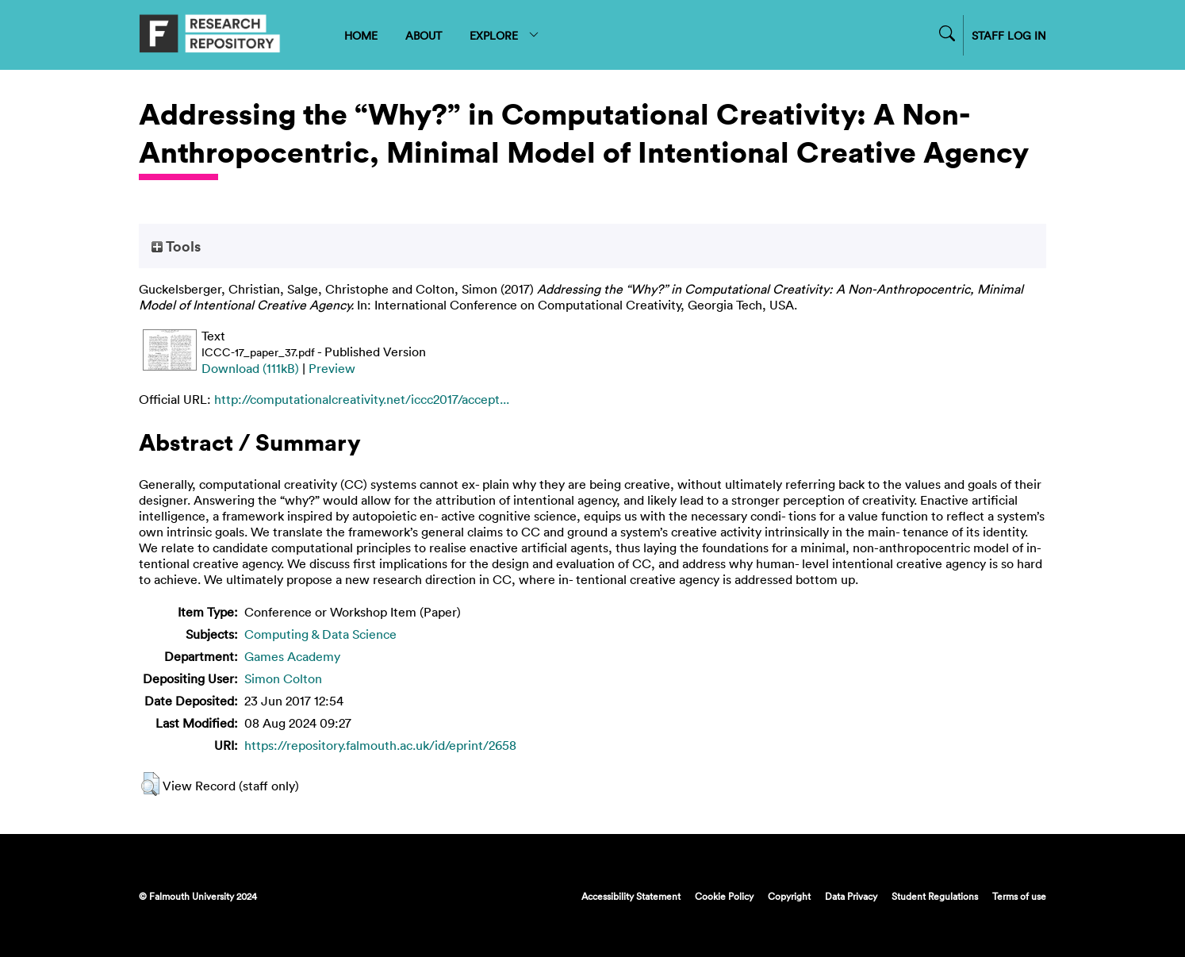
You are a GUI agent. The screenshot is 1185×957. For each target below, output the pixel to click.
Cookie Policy (724, 896)
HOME (361, 35)
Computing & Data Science (320, 634)
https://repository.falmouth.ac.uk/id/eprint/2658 (380, 745)
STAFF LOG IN (1009, 35)
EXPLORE (505, 35)
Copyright (789, 896)
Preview (332, 368)
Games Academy (292, 656)
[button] (150, 784)
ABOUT (423, 35)
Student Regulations (935, 896)
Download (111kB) (250, 368)
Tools (176, 246)
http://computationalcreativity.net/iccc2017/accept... (361, 399)
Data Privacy (851, 896)
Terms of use (1019, 896)
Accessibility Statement (631, 896)
